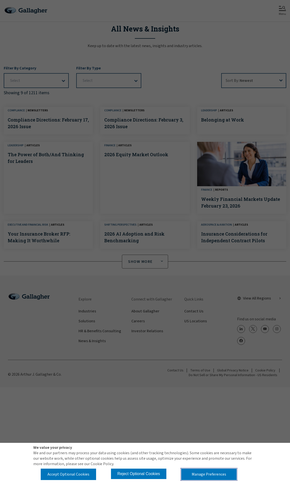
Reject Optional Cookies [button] (138, 474)
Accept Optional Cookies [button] (68, 474)
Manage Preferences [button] (209, 474)
